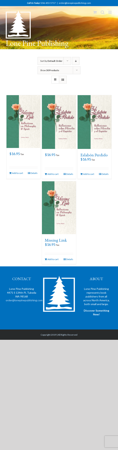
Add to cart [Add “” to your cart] (17, 173)
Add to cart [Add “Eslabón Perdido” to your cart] (88, 174)
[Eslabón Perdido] (95, 122)
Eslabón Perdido (94, 155)
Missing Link (56, 240)
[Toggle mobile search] (102, 12)
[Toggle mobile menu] (110, 12)
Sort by (51, 60)
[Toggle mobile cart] (95, 12)
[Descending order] (75, 61)
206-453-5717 (48, 3)
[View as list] (63, 79)
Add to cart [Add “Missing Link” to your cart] (53, 259)
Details (34, 173)
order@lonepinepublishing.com (75, 3)
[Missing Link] (59, 207)
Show (49, 70)
